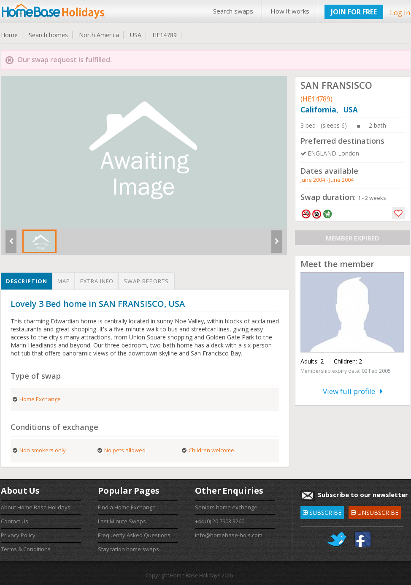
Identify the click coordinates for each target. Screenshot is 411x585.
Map (63, 281)
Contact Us (14, 521)
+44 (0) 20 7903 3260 (219, 521)
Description (26, 281)
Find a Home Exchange (127, 507)
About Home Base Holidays (35, 507)
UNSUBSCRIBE (375, 511)
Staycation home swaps (128, 549)
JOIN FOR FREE (354, 11)
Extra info (97, 281)
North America (99, 35)
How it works (289, 11)
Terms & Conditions (26, 549)
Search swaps (233, 11)
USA (135, 35)
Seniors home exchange (226, 507)
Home (9, 35)
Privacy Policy (18, 535)
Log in (400, 12)
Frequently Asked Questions (134, 535)
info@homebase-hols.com (228, 535)
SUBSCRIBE (322, 511)
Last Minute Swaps (122, 521)
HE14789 (164, 35)
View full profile (353, 391)
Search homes (48, 35)
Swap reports (146, 281)
